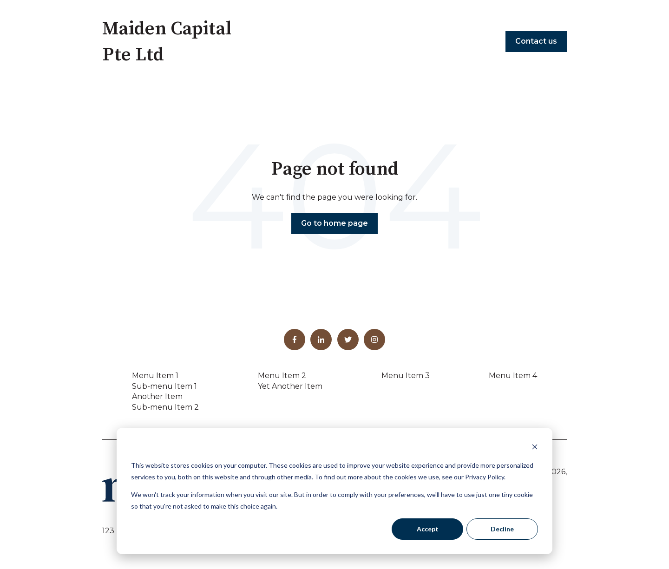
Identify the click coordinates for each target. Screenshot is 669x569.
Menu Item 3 (405, 375)
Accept (428, 529)
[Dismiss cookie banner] (534, 448)
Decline (502, 529)
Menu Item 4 (513, 375)
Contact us (536, 41)
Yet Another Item (290, 386)
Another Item (157, 396)
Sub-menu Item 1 (164, 386)
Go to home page (334, 223)
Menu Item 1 (155, 375)
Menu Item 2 (282, 375)
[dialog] (334, 491)
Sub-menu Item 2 (165, 407)
